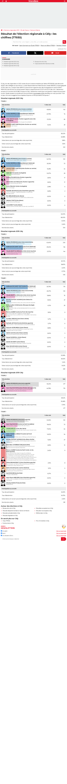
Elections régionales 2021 (11, 30)
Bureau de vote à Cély (9, 508)
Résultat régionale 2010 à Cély (11, 65)
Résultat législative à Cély (10, 515)
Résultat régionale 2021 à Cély (11, 61)
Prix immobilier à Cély (42, 521)
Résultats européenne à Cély (44, 508)
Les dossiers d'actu (7, 535)
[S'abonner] (33, 539)
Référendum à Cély (41, 513)
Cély (36, 63)
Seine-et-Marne (35, 30)
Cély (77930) (6, 521)
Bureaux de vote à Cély (41, 61)
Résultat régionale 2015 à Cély (11, 63)
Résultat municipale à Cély (44, 511)
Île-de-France (25, 30)
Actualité (4, 531)
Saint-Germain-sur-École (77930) (29, 45)
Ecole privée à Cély (8, 523)
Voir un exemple (61, 531)
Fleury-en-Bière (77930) (48, 45)
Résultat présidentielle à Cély (11, 513)
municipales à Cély (38, 93)
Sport (3, 533)
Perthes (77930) (61, 45)
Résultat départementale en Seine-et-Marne (16, 511)
